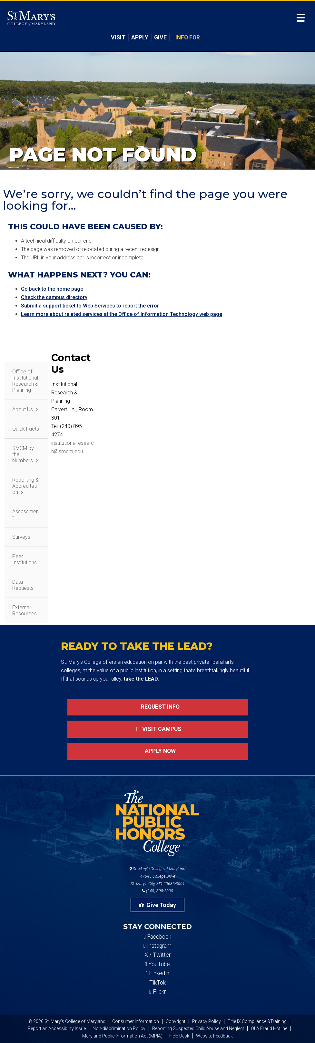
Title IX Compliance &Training (257, 1021)
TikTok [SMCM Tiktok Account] (157, 982)
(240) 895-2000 (157, 890)
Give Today (157, 905)
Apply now (158, 751)
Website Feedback (214, 1035)
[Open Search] (289, 19)
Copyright (175, 1021)
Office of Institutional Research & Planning (25, 381)
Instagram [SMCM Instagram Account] (157, 946)
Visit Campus (157, 729)
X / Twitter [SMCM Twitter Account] (157, 955)
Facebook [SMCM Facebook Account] (157, 936)
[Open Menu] (301, 18)
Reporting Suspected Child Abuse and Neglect (198, 1028)
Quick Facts (25, 429)
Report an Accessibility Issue (57, 1028)
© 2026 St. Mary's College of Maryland (66, 1021)
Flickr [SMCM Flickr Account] (157, 991)
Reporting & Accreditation (25, 486)
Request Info (158, 707)
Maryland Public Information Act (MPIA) (122, 1035)
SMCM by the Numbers (23, 454)
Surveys (21, 537)
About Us (22, 409)
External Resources (24, 610)
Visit (118, 37)
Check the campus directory (54, 297)
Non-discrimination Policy (119, 1028)
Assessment (25, 514)
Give (160, 37)
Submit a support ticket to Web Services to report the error (90, 306)
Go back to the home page (52, 289)
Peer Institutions (24, 559)
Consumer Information (135, 1021)
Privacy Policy (206, 1021)
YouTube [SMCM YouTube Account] (157, 964)
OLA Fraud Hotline (269, 1028)
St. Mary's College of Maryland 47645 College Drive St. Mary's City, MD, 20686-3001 (157, 876)
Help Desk (179, 1035)
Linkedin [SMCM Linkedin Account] (157, 973)
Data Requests (23, 585)
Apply (139, 37)
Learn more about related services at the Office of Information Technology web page (121, 314)
